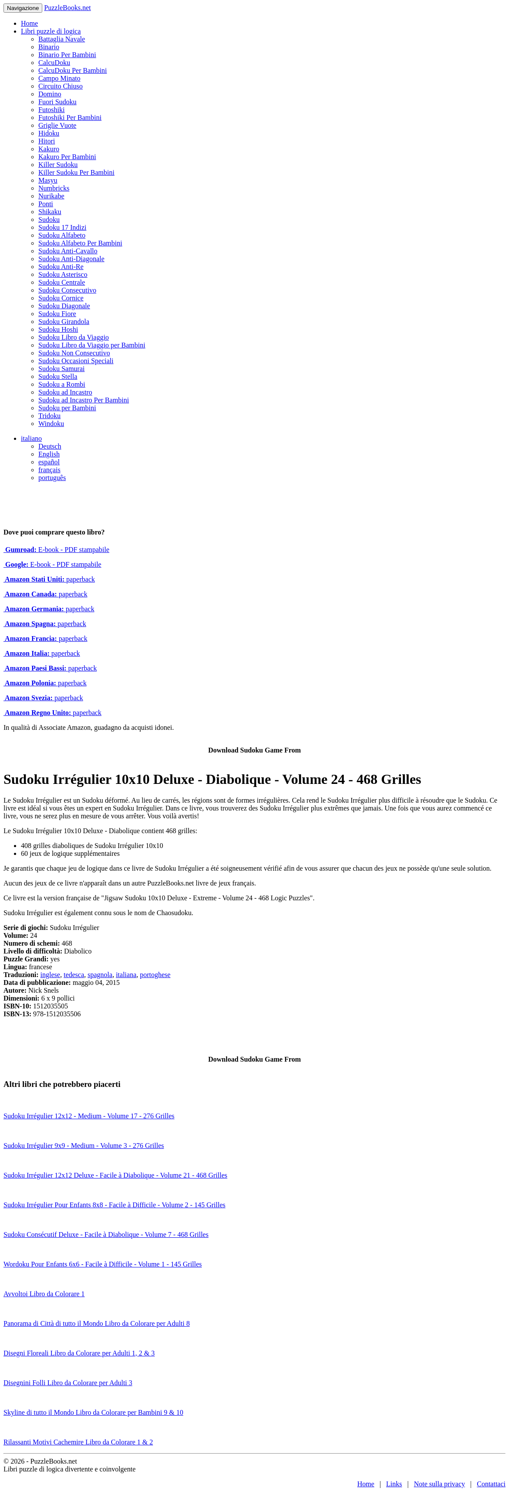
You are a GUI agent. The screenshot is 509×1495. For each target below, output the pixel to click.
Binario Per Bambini (67, 54)
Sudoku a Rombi (61, 384)
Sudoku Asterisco (62, 274)
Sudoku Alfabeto (61, 235)
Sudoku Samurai (61, 368)
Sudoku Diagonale (64, 306)
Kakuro (48, 149)
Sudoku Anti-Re (61, 266)
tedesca (74, 974)
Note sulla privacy (439, 1484)
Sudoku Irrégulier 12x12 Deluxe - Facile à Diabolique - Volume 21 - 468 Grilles (115, 1175)
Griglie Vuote (57, 125)
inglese (50, 974)
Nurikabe (51, 196)
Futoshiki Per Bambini (70, 117)
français (49, 469)
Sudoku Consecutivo (67, 290)
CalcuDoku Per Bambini (72, 70)
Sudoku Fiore (57, 313)
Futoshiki (51, 109)
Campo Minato (59, 78)
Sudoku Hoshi (58, 329)
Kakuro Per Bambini (67, 156)
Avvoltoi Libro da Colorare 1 (44, 1293)
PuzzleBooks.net (67, 7)
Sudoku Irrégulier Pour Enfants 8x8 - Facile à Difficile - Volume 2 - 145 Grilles (114, 1205)
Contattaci (491, 1484)
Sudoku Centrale (61, 282)
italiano (31, 438)
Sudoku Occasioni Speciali (75, 360)
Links (394, 1484)
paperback (49, 579)
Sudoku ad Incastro (65, 392)
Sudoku (49, 219)
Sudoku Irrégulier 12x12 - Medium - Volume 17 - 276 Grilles (88, 1116)
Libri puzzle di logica (51, 31)
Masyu (48, 180)
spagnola (100, 974)
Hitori (46, 141)
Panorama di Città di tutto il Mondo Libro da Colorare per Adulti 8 (96, 1323)
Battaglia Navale (61, 39)
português (52, 477)
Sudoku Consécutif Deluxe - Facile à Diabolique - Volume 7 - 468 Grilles (105, 1234)
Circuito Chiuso (60, 86)
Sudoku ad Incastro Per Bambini (83, 400)
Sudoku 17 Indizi (62, 227)
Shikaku (49, 211)
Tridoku (49, 415)
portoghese (155, 974)
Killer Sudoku (58, 164)
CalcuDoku (54, 62)
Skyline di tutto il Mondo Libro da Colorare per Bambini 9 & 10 (93, 1412)
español (49, 462)
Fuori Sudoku (57, 102)
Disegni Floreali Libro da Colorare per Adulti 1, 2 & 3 (79, 1353)
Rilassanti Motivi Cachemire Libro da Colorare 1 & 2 (78, 1442)
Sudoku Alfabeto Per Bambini (80, 243)
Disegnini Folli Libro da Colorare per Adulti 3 (67, 1382)
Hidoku (48, 133)
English (49, 454)
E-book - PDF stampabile (56, 549)
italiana (126, 974)
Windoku (51, 423)
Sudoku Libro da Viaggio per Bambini (91, 345)
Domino (49, 94)
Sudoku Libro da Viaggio (73, 337)
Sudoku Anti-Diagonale (71, 258)
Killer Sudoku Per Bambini (76, 172)
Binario (48, 47)
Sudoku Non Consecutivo (74, 353)
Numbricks (53, 188)
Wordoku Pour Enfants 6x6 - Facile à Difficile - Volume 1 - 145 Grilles (102, 1264)
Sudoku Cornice (61, 298)
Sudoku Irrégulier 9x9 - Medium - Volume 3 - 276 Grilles (83, 1145)
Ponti (45, 204)
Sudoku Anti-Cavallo (68, 251)
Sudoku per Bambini (67, 408)
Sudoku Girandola (63, 321)
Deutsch (49, 446)
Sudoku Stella (57, 376)
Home (29, 23)
